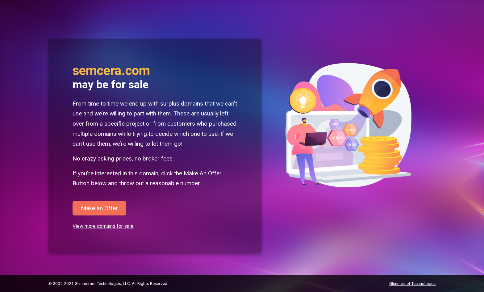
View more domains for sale (103, 226)
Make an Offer (99, 208)
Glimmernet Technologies (412, 283)
